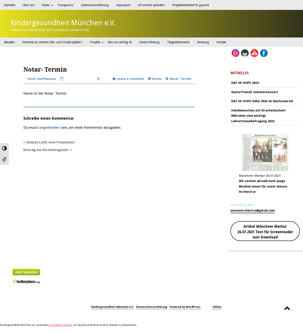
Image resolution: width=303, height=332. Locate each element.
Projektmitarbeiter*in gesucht (190, 5)
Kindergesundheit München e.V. (63, 23)
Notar (174, 79)
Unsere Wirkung (149, 42)
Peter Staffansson (42, 79)
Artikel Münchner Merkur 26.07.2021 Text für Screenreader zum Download (265, 231)
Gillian (217, 306)
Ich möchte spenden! (151, 5)
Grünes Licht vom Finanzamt (50, 142)
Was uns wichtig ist (120, 42)
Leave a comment (130, 79)
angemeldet (49, 128)
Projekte (95, 42)
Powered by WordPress (185, 306)
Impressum (123, 5)
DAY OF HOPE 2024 (245, 83)
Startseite (9, 5)
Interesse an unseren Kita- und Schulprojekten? (52, 42)
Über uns (28, 5)
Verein (46, 5)
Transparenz (65, 5)
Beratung (203, 42)
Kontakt (221, 42)
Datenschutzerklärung (95, 5)
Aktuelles (9, 42)
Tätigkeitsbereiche (178, 42)
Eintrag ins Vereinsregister (46, 150)
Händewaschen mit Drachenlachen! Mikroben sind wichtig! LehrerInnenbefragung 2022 (258, 115)
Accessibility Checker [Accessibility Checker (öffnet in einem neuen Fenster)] (60, 325)
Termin (185, 79)
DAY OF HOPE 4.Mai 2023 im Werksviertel (262, 101)
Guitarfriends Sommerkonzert (254, 92)
